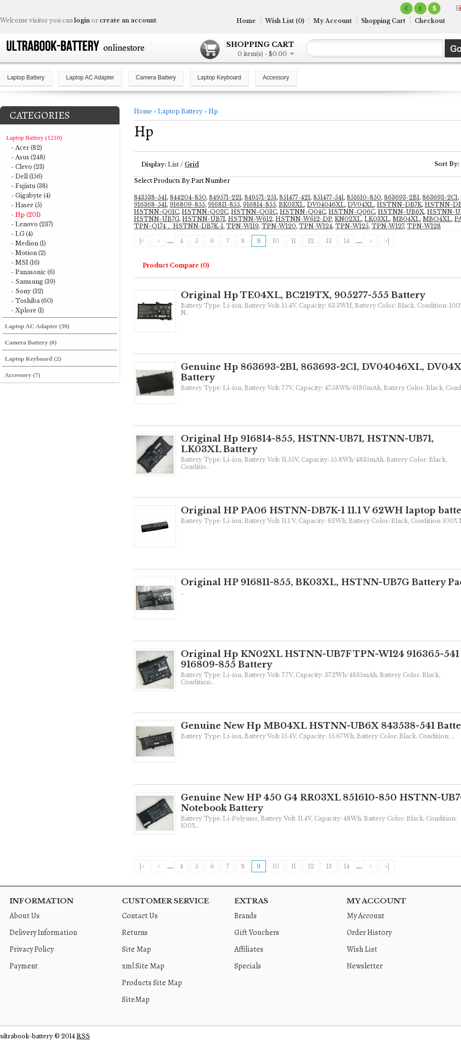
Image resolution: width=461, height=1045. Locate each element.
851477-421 (294, 197)
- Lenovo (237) (32, 224)
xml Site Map (143, 966)
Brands (245, 916)
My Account (332, 20)
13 (329, 241)
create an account (127, 20)
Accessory (276, 77)
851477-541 (328, 197)
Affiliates (248, 949)
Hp (213, 111)
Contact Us (140, 916)
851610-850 (364, 197)
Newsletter (365, 966)
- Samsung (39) (33, 281)
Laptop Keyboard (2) (33, 358)
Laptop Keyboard (219, 77)
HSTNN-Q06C (352, 211)
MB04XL (406, 218)
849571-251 (260, 197)
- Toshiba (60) (32, 300)
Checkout (430, 20)
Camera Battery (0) (30, 342)
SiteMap (136, 999)
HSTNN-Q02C (205, 211)
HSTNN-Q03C (254, 211)
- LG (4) (22, 233)
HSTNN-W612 (250, 218)
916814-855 (259, 204)
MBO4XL (437, 218)
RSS (83, 1036)
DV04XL (361, 204)
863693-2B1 (401, 197)
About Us (25, 916)
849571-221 (225, 197)
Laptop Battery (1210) (34, 137)
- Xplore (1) (27, 310)
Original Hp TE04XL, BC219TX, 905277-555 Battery (303, 295)
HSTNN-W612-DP (303, 218)
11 (293, 241)
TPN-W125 (352, 226)
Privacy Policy (32, 949)
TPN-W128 (424, 226)
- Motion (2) (28, 252)
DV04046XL (326, 204)
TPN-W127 (388, 226)
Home (246, 20)
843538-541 (150, 197)
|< (142, 241)
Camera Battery (156, 77)
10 (276, 241)
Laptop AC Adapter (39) (37, 326)
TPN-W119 (242, 226)
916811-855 (224, 204)
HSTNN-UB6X (401, 211)
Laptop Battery (25, 77)
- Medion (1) (28, 243)
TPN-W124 (315, 226)
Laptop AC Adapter (90, 77)
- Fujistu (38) (29, 185)
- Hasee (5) (26, 205)
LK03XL (377, 218)
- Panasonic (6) (33, 272)
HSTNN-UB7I (203, 218)
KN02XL (348, 218)
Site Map (136, 949)
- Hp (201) (26, 214)
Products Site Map (152, 983)
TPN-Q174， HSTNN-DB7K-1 (178, 226)
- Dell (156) (27, 176)
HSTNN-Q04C (303, 211)
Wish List (362, 949)
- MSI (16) (25, 262)
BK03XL (291, 204)
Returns (135, 932)
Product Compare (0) (176, 265)
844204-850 (188, 197)
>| (386, 241)
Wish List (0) (284, 20)
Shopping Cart (383, 20)
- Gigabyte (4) (31, 195)
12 (311, 241)
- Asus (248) (28, 157)
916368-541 (150, 204)
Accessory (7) (22, 374)
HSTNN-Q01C (156, 211)
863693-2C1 (440, 197)
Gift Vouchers (256, 932)
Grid (192, 164)
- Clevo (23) (27, 166)
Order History (369, 932)
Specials (247, 966)
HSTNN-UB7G (156, 218)
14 (347, 241)
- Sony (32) (27, 291)
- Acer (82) (26, 147)
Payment (24, 966)
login (82, 20)
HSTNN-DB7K (399, 204)
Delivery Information (43, 932)
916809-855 (187, 204)
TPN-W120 (279, 226)
